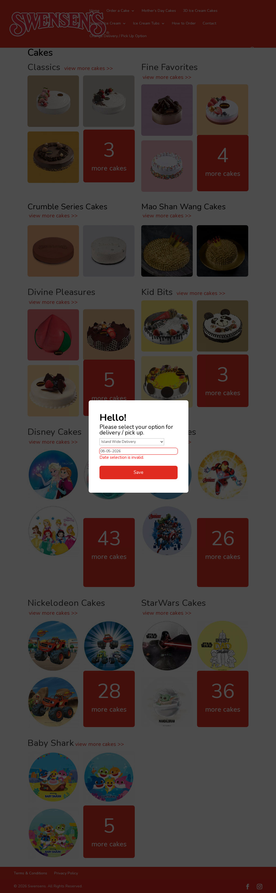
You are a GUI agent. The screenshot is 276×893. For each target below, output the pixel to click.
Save (138, 472)
